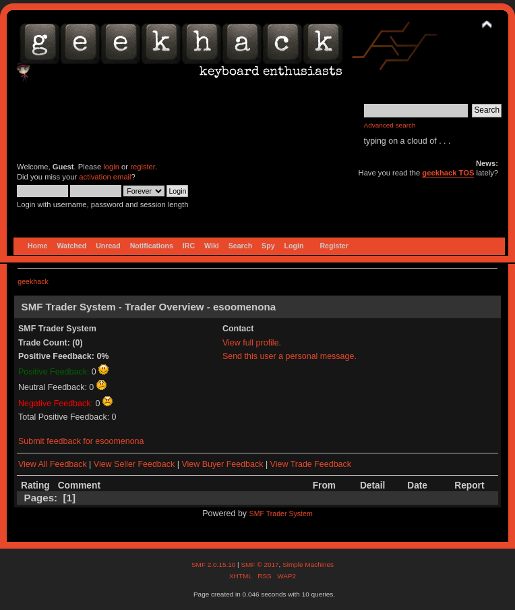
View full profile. (251, 343)
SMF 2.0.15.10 (214, 564)
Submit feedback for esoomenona (81, 441)
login (111, 167)
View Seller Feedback (134, 464)
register (142, 167)
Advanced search (390, 125)
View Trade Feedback (310, 464)
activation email (105, 177)
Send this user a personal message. (289, 356)
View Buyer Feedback (222, 464)
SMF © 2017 (259, 564)
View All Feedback (52, 464)
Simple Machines (308, 564)
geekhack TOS (448, 173)
